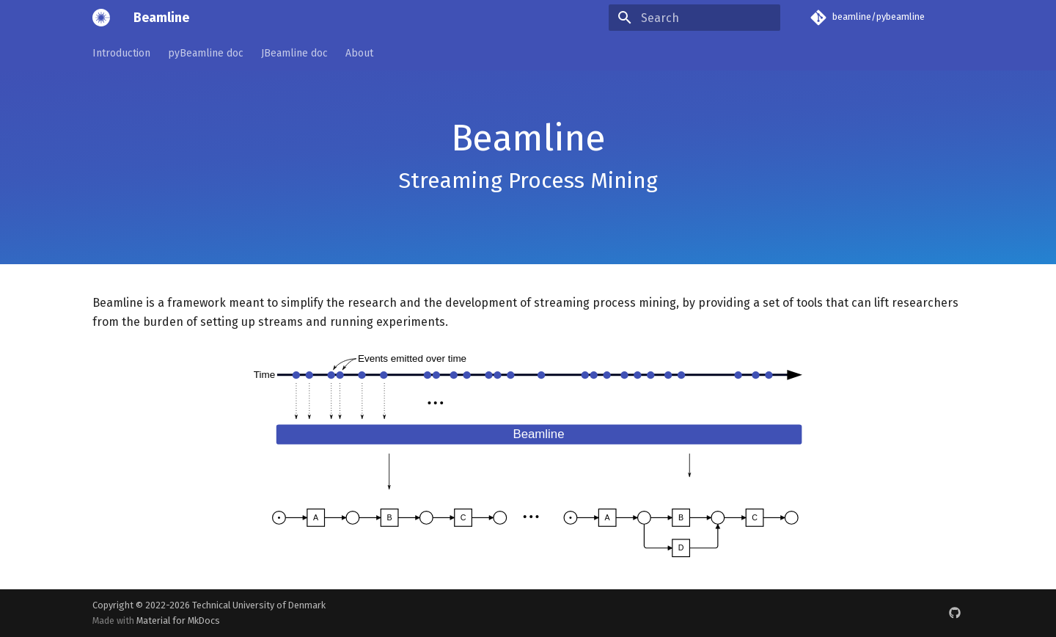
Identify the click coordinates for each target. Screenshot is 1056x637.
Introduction (121, 53)
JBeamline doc (294, 53)
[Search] (694, 17)
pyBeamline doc (205, 53)
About (359, 53)
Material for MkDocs (178, 620)
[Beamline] (101, 17)
